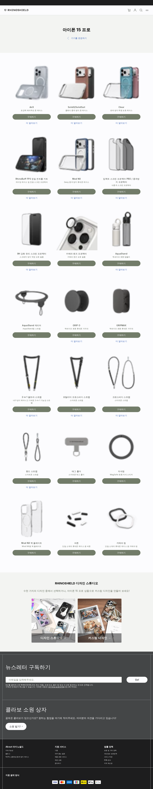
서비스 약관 (108, 757)
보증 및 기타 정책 (110, 750)
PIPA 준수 (107, 760)
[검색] (141, 10)
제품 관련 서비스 (61, 757)
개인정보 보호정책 (110, 754)
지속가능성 (9, 750)
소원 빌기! (16, 726)
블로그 (8, 754)
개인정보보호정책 (55, 687)
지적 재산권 (108, 763)
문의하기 (58, 763)
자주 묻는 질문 (60, 754)
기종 (56, 750)
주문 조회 (58, 760)
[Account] (135, 10)
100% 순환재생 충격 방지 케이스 (17, 757)
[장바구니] (129, 10)
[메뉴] (147, 10)
